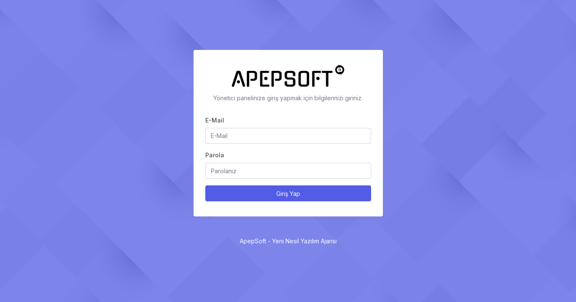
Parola (214, 155)
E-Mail (214, 120)
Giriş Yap (288, 193)
